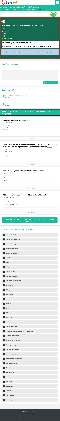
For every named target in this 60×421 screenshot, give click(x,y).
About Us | (17, 417)
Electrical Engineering (11, 335)
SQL (5, 299)
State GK (7, 258)
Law (5, 377)
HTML (6, 308)
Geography (20, 52)
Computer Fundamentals (12, 280)
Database (7, 303)
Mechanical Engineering (11, 340)
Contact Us (42, 417)
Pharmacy (7, 400)
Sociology (7, 391)
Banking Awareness (10, 276)
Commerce (7, 368)
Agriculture (8, 386)
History (6, 262)
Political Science (9, 395)
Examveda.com (34, 411)
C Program (7, 290)
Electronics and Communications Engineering (18, 331)
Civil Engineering (9, 345)
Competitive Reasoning (11, 239)
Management (8, 372)
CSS (5, 313)
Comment (5, 69)
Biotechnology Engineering (12, 358)
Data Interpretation (10, 248)
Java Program (8, 294)
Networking (8, 285)
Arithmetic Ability (9, 235)
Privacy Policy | (35, 417)
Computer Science (10, 326)
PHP (5, 322)
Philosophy (7, 381)
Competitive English (10, 244)
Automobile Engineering (11, 354)
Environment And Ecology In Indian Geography (38, 52)
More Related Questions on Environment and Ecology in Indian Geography (30, 220)
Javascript (7, 317)
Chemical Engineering (11, 349)
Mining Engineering (10, 363)
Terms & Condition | (25, 417)
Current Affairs (9, 271)
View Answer (30, 138)
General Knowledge (10, 253)
